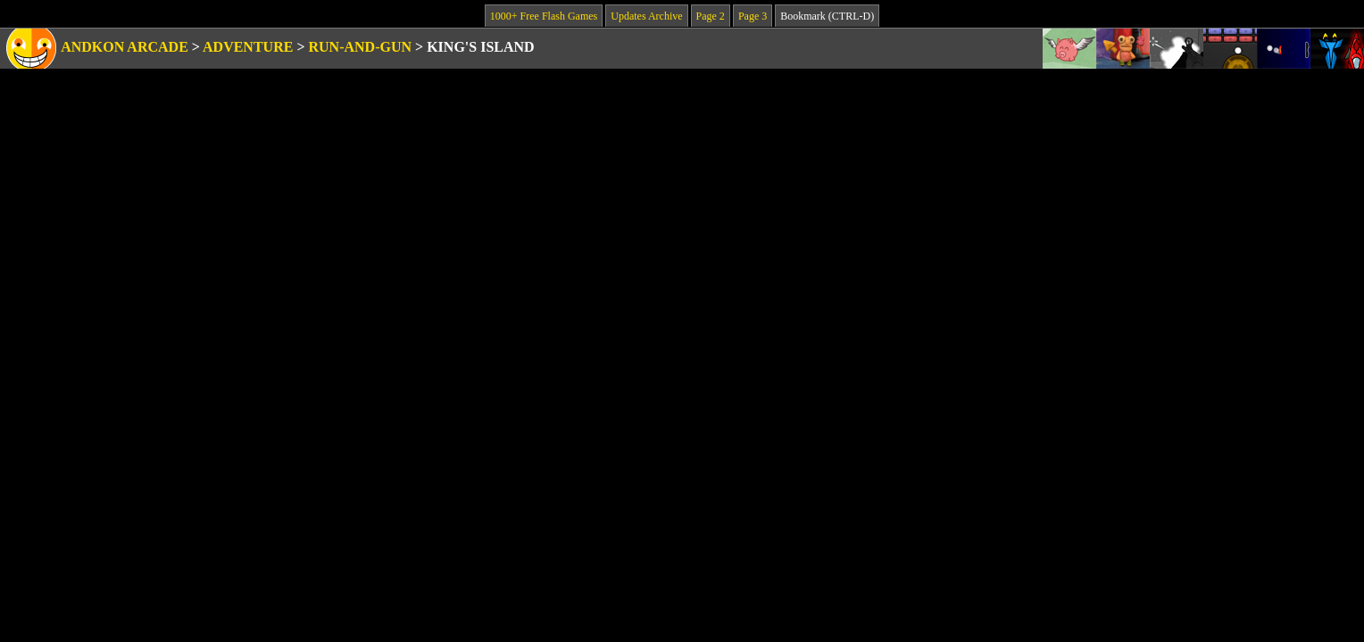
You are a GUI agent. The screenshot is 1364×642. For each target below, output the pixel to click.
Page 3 (752, 16)
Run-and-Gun (360, 46)
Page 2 (710, 16)
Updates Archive (646, 16)
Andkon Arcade (124, 46)
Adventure (248, 46)
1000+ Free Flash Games (543, 16)
